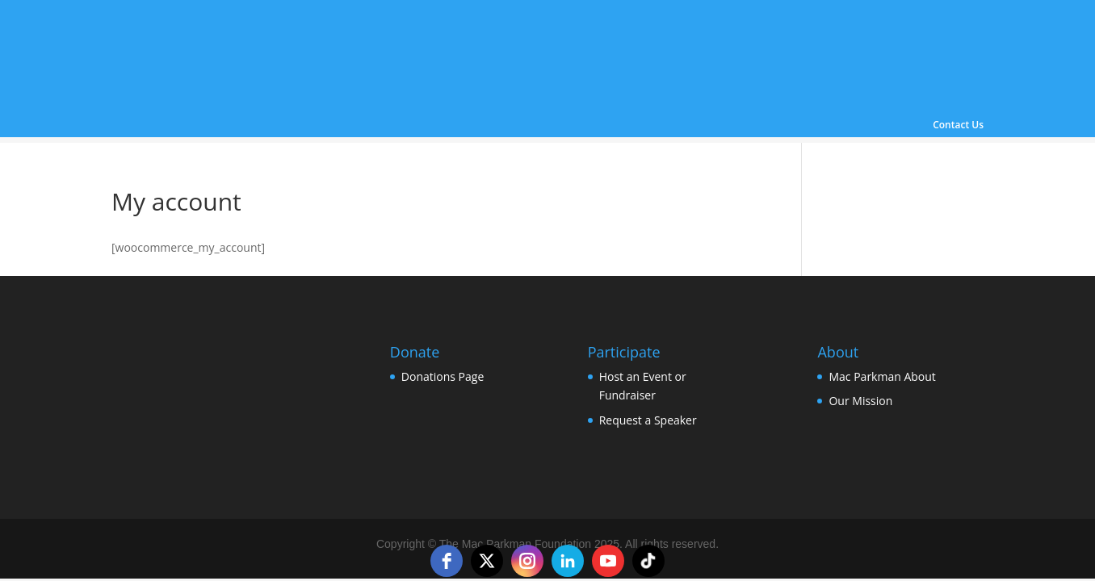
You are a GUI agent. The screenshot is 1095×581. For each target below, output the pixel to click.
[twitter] (487, 561)
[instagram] (527, 561)
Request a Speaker (648, 420)
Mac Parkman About (882, 376)
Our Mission (860, 400)
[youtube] (608, 561)
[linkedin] (568, 561)
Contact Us (958, 126)
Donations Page (442, 376)
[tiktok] (648, 561)
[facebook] (446, 561)
